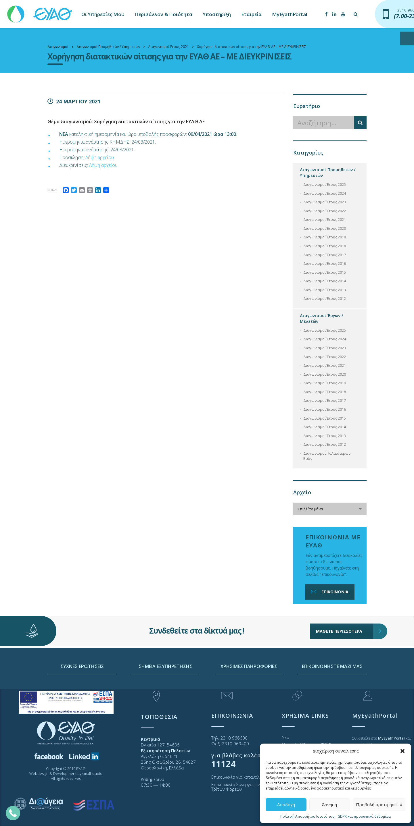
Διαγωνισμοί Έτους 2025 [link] (324, 184)
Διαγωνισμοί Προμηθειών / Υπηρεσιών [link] (327, 172)
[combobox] (330, 509)
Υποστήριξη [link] (217, 14)
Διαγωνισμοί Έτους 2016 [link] (324, 263)
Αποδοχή (286, 804)
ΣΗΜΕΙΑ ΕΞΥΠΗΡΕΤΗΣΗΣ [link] (165, 687)
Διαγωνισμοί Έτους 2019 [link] (324, 237)
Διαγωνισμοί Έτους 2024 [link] (324, 193)
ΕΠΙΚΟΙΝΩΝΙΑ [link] (329, 592)
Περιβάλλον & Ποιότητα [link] (163, 14)
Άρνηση (329, 804)
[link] (40, 11)
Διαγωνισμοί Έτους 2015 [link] (324, 272)
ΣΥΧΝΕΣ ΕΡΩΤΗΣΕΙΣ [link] (82, 687)
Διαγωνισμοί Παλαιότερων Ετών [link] (326, 456)
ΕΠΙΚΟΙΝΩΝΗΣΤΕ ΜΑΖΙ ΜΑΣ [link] (332, 687)
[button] (402, 751)
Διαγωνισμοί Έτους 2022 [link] (324, 210)
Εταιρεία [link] (251, 14)
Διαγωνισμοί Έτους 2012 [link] (324, 298)
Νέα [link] (285, 737)
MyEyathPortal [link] (289, 14)
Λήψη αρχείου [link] (99, 157)
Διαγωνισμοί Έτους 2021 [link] (324, 219)
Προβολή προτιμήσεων (379, 804)
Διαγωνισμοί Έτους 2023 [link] (324, 201)
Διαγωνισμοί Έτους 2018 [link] (324, 245)
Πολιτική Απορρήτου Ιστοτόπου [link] (307, 816)
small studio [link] (92, 773)
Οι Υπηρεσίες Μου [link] (102, 14)
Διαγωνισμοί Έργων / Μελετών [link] (321, 318)
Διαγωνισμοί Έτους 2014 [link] (324, 280)
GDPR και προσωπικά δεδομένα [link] (364, 816)
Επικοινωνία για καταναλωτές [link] (240, 777)
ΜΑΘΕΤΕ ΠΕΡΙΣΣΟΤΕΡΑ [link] (344, 616)
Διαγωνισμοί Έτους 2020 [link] (324, 228)
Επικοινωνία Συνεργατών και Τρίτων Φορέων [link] (239, 786)
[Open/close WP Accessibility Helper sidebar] (407, 38)
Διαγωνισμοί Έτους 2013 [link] (324, 289)
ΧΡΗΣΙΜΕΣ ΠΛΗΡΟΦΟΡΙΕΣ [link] (249, 687)
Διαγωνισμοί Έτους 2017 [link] (324, 254)
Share (52, 190)
